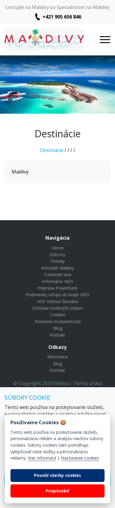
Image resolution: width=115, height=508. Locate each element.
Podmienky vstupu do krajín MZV (57, 294)
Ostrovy (57, 254)
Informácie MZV (57, 281)
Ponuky (57, 261)
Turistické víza (57, 274)
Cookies (57, 314)
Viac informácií (42, 458)
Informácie (57, 357)
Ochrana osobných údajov (57, 308)
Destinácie (51, 150)
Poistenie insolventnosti (58, 321)
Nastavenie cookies (80, 458)
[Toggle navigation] (105, 39)
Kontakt (57, 335)
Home (58, 248)
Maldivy (20, 171)
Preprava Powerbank (57, 288)
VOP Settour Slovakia (57, 301)
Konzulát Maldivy (57, 268)
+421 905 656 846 (61, 16)
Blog (57, 328)
